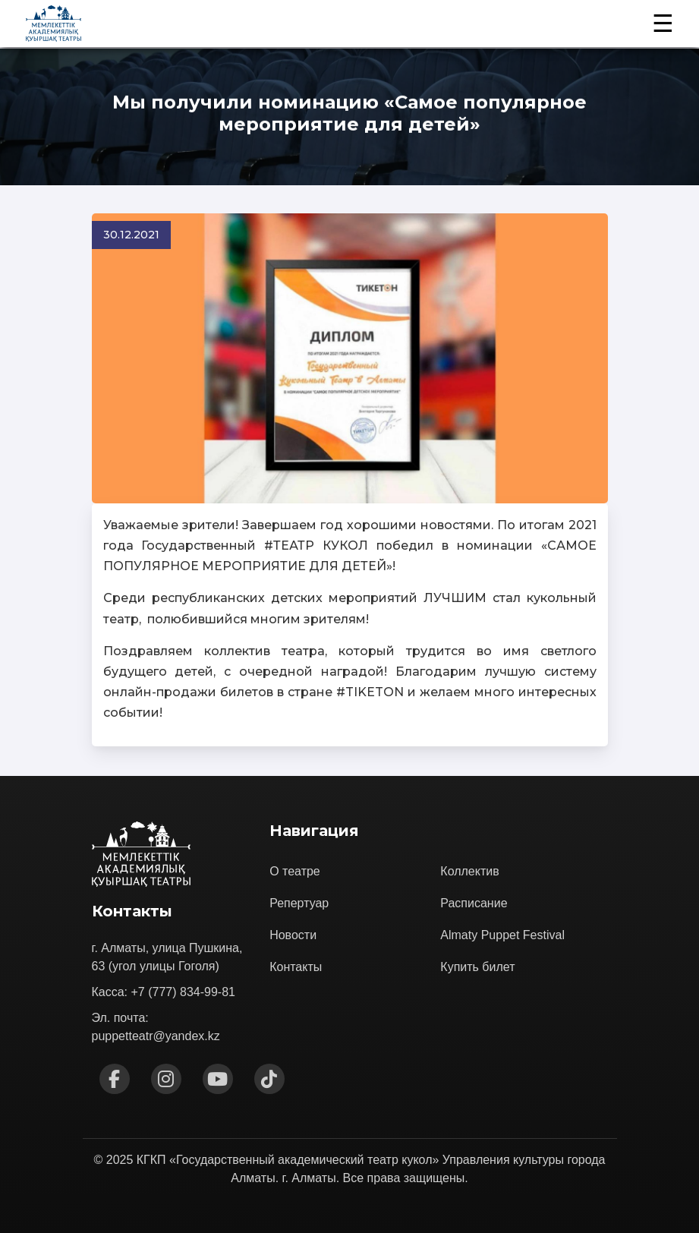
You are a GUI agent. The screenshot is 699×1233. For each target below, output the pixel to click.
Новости (292, 935)
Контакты (295, 966)
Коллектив (469, 871)
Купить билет (477, 966)
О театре (294, 871)
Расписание (473, 903)
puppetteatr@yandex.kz (156, 1036)
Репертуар (299, 903)
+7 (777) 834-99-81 (183, 991)
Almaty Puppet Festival (502, 935)
